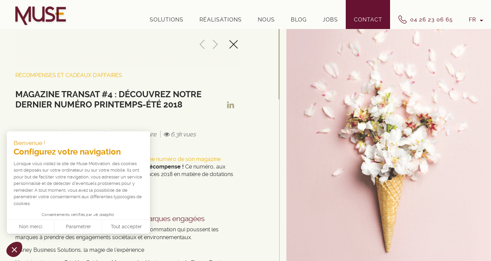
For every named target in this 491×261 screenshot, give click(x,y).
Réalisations (220, 19)
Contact (368, 19)
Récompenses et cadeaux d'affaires (68, 75)
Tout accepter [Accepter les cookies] (126, 226)
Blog (299, 19)
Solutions (166, 19)
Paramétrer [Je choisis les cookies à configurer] (78, 226)
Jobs (330, 19)
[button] (14, 249)
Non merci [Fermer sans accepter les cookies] (30, 226)
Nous (266, 19)
